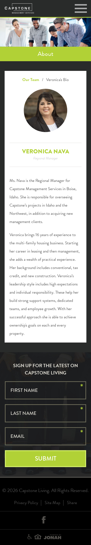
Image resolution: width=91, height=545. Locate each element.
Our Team (30, 80)
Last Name (23, 413)
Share (72, 502)
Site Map (52, 502)
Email (17, 436)
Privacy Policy (26, 502)
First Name (24, 390)
